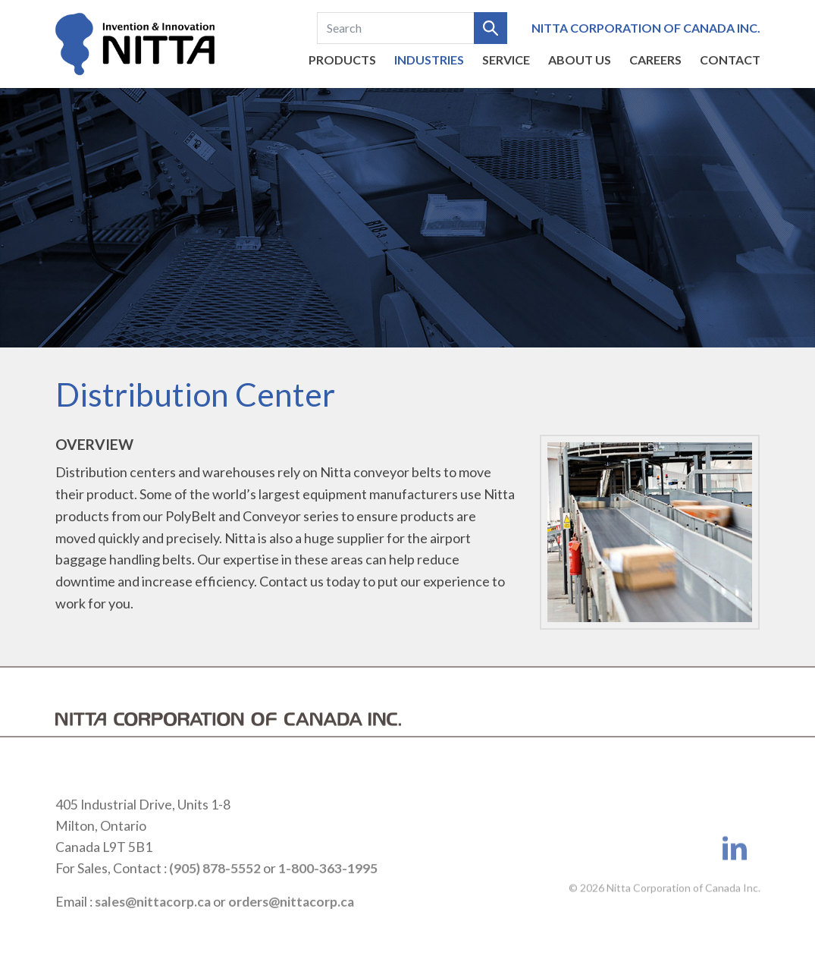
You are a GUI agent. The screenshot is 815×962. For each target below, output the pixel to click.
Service (506, 59)
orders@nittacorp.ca (291, 918)
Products (342, 59)
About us (579, 59)
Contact (730, 59)
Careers (655, 59)
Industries (429, 59)
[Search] (395, 28)
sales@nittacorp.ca (153, 918)
